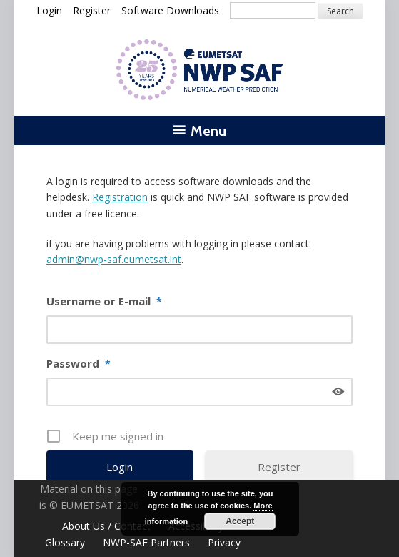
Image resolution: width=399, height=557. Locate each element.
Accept (240, 521)
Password (78, 364)
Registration (120, 197)
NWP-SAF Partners (146, 542)
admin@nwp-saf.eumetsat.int (113, 259)
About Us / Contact (106, 526)
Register (92, 10)
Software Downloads (170, 10)
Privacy (224, 542)
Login (49, 10)
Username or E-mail (104, 302)
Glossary (65, 542)
